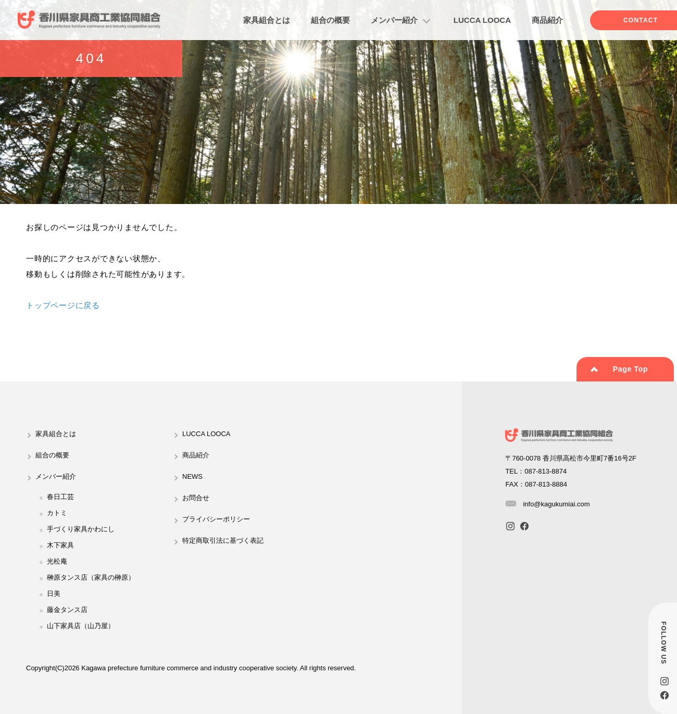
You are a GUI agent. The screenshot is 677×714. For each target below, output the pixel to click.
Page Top (630, 369)
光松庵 (57, 561)
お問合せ (195, 498)
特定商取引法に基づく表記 (223, 540)
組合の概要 (330, 20)
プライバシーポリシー (216, 519)
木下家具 (60, 545)
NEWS (192, 476)
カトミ (57, 513)
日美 (53, 593)
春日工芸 (60, 497)
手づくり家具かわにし (81, 529)
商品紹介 (547, 20)
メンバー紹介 (394, 20)
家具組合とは (266, 20)
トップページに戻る (63, 305)
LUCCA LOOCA (482, 20)
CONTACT (640, 20)
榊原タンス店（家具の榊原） (91, 577)
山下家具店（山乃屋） (81, 626)
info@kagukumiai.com (556, 504)
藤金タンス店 (67, 610)
